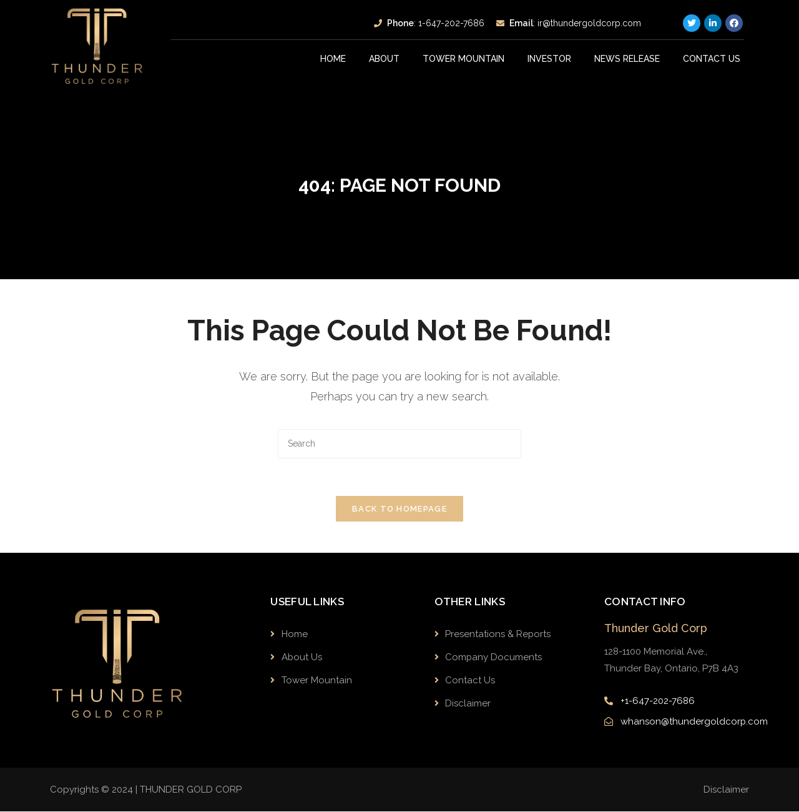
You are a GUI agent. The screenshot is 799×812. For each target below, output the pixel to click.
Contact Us (711, 59)
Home (333, 59)
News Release (627, 59)
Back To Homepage (399, 508)
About (384, 59)
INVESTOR (549, 59)
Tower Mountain (463, 59)
